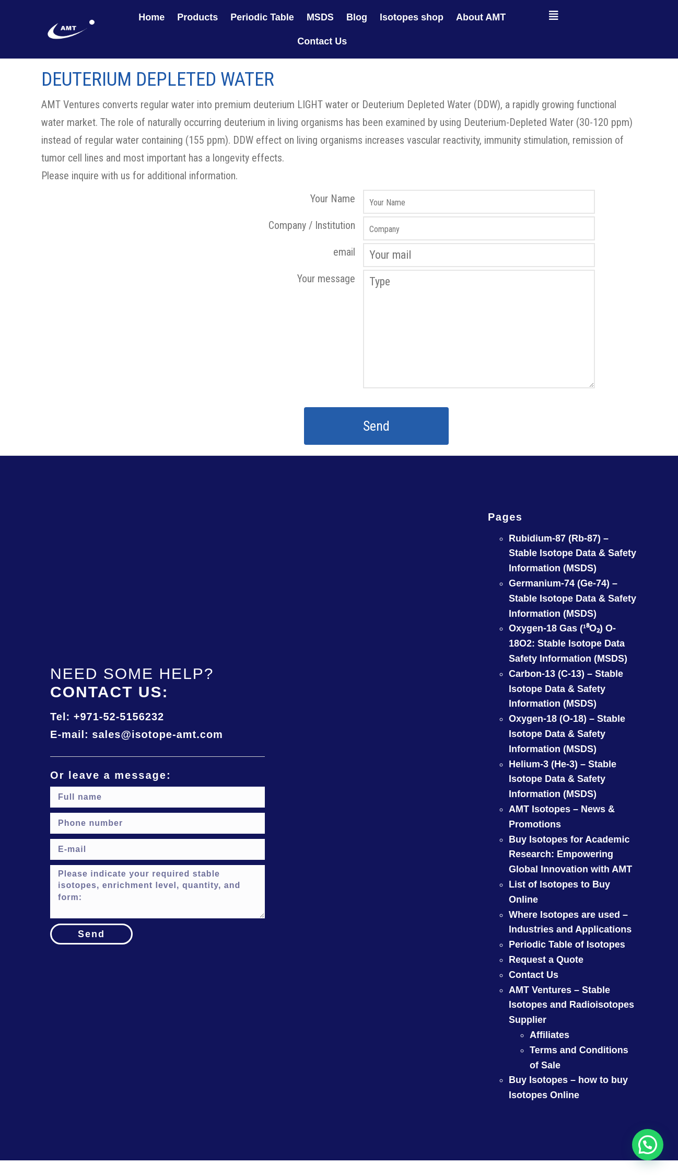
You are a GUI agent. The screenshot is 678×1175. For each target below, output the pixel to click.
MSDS (320, 17)
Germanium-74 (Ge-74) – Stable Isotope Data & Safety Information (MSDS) (572, 598)
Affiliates (549, 1035)
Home (151, 17)
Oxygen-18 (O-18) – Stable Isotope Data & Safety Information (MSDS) (567, 733)
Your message (326, 278)
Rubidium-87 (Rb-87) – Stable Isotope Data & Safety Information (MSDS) (572, 553)
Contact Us (322, 41)
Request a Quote (546, 959)
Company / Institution (311, 225)
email (344, 252)
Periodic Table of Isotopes (567, 944)
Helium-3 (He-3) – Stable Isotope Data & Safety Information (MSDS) (562, 779)
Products (197, 17)
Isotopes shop (411, 17)
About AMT (481, 17)
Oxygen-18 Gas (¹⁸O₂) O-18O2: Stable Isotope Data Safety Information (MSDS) (568, 643)
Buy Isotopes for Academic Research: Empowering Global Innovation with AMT (570, 854)
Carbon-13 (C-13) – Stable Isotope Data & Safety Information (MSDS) (566, 689)
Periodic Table (262, 17)
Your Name (332, 198)
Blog (356, 17)
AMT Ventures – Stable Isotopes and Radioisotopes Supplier (571, 1005)
